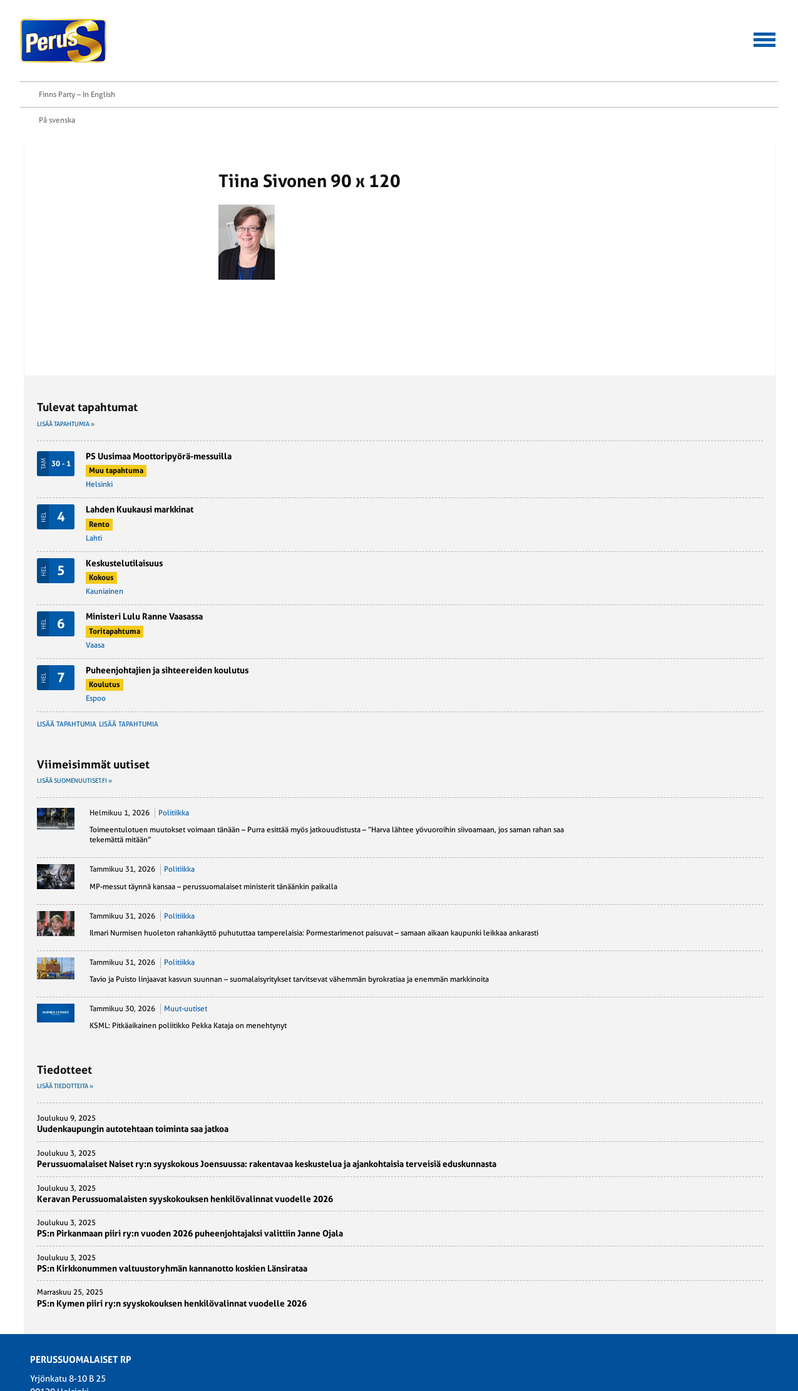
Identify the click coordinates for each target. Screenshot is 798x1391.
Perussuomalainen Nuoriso (203, 1289)
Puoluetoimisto (306, 1303)
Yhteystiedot (612, 52)
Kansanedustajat (307, 1260)
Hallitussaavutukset (245, 52)
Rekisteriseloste (63, 1317)
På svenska (664, 23)
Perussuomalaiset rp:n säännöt (87, 1303)
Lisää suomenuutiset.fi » (581, 486)
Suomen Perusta (185, 1274)
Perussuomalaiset (64, 41)
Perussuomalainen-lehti (320, 1274)
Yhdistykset (299, 1317)
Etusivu (69, 111)
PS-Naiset (174, 1260)
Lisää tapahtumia (573, 430)
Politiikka (680, 518)
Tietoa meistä (707, 52)
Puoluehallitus (305, 1289)
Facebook (80, 160)
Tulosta (76, 192)
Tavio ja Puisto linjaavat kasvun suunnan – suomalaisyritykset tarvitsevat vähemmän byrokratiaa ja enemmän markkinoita (665, 775)
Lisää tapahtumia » (572, 129)
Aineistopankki (513, 52)
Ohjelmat (52, 1289)
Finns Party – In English (740, 23)
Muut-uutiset (692, 814)
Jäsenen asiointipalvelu (387, 52)
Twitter (75, 176)
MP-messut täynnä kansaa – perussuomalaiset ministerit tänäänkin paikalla (659, 632)
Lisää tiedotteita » (572, 902)
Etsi (772, 50)
